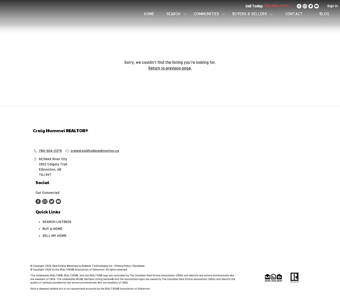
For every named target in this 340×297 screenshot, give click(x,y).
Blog (324, 14)
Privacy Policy (123, 266)
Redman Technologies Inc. (98, 266)
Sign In (332, 6)
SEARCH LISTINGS (56, 221)
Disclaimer (139, 266)
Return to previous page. (170, 68)
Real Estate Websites (65, 266)
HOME (149, 14)
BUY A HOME (52, 228)
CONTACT (293, 14)
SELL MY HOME (54, 235)
